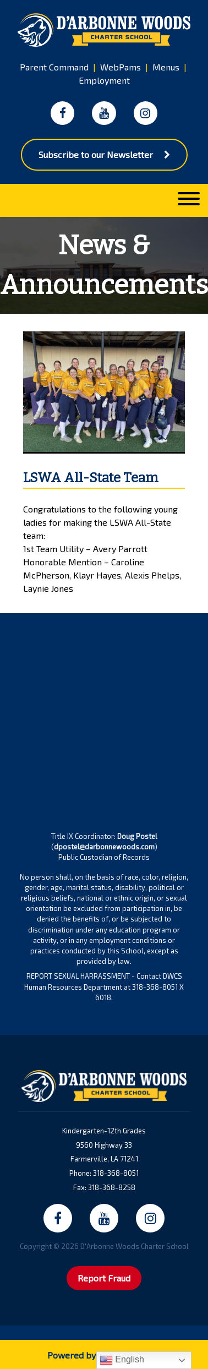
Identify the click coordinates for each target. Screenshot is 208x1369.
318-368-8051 (116, 1173)
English (122, 1360)
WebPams (120, 67)
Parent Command (54, 67)
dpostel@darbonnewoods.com (104, 846)
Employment (104, 80)
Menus (165, 67)
